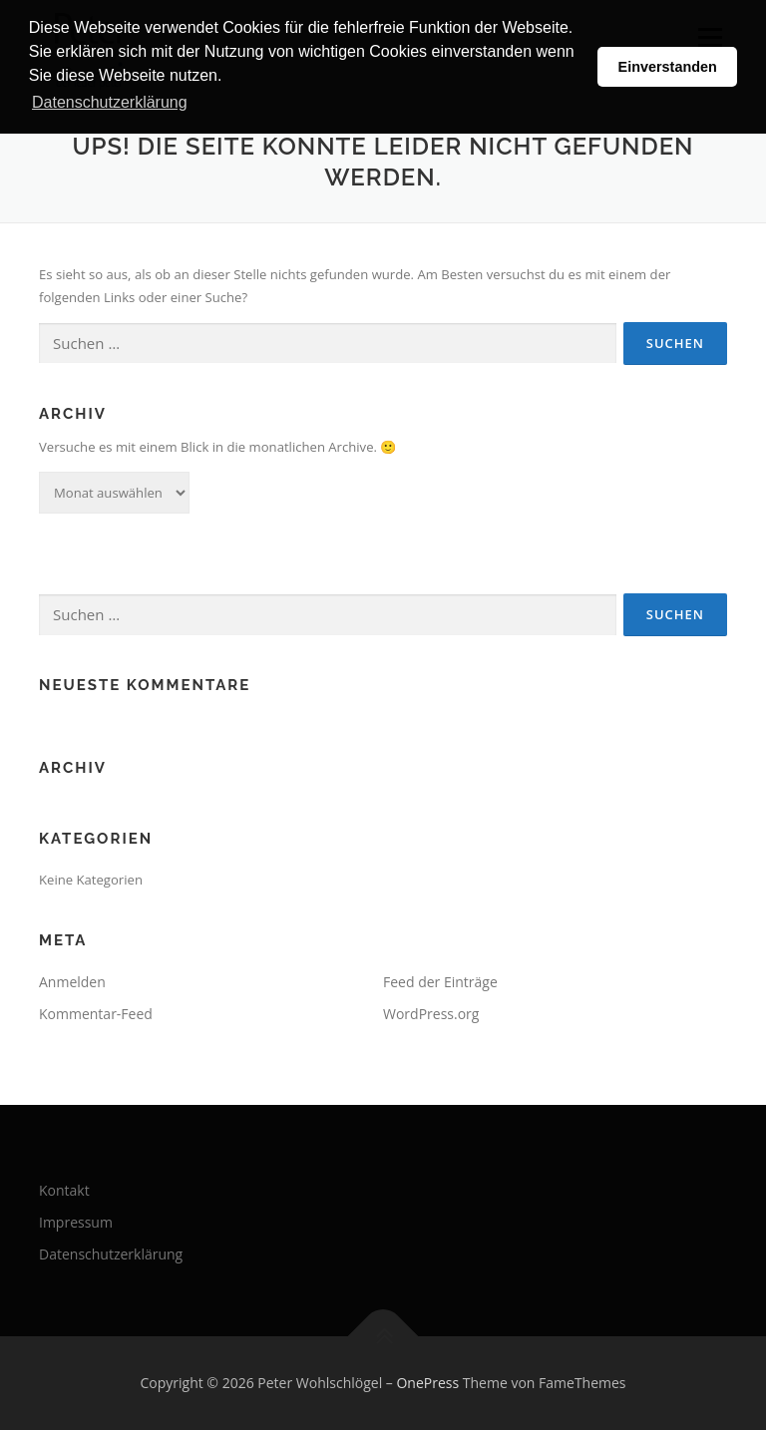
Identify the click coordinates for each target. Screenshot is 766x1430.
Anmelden (72, 981)
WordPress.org (431, 1013)
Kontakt (64, 1190)
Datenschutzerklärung (111, 1254)
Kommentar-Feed (96, 1013)
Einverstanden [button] (667, 67)
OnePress (427, 1382)
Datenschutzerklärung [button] (110, 102)
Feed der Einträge (440, 981)
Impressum (76, 1222)
